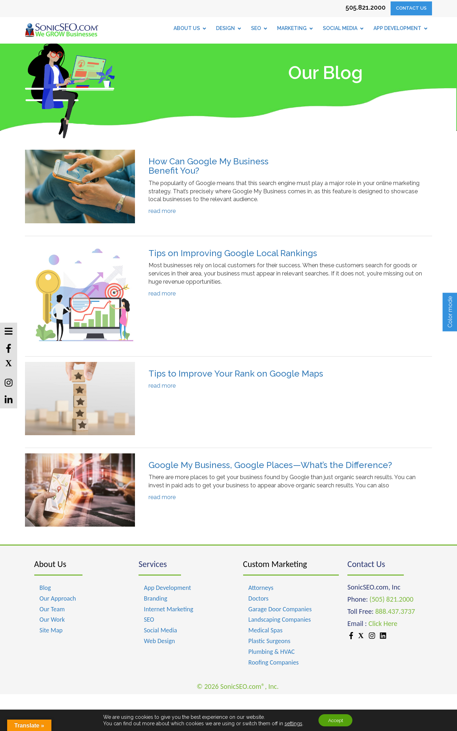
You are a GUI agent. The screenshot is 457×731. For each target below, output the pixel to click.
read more (162, 211)
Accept (335, 720)
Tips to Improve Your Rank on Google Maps (236, 373)
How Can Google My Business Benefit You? (208, 166)
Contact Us (411, 8)
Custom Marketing (275, 564)
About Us (50, 564)
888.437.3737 (395, 611)
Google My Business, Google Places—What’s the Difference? (270, 465)
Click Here (382, 623)
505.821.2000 (366, 7)
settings (291, 723)
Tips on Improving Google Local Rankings (233, 253)
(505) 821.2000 (391, 599)
